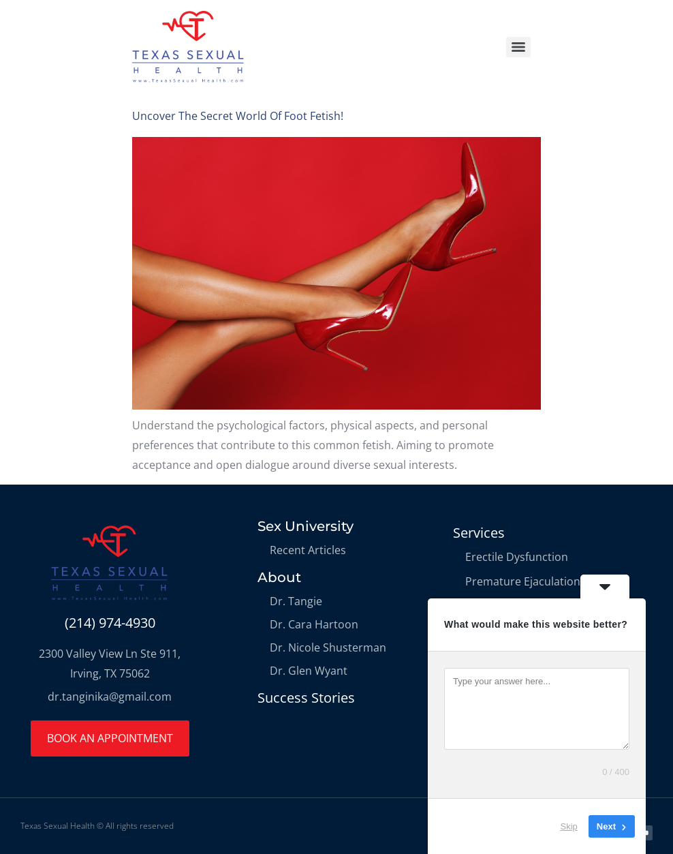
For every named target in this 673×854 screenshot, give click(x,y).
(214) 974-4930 (110, 622)
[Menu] (518, 47)
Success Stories (306, 697)
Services (479, 532)
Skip (569, 826)
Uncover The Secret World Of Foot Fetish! (237, 115)
